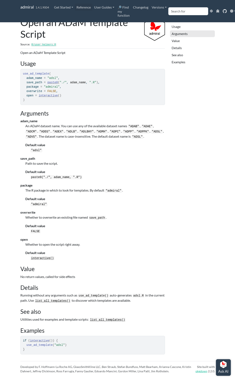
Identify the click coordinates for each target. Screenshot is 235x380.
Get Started (62, 7)
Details (177, 48)
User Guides (103, 7)
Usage (176, 27)
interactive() (42, 258)
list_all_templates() (52, 301)
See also (177, 55)
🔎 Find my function (124, 11)
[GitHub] (224, 11)
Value (176, 41)
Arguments (180, 34)
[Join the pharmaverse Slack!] (211, 11)
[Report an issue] (217, 11)
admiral (27, 6)
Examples (178, 62)
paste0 (52, 82)
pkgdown (201, 371)
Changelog (140, 7)
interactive (48, 95)
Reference (83, 7)
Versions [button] (158, 7)
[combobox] (188, 11)
